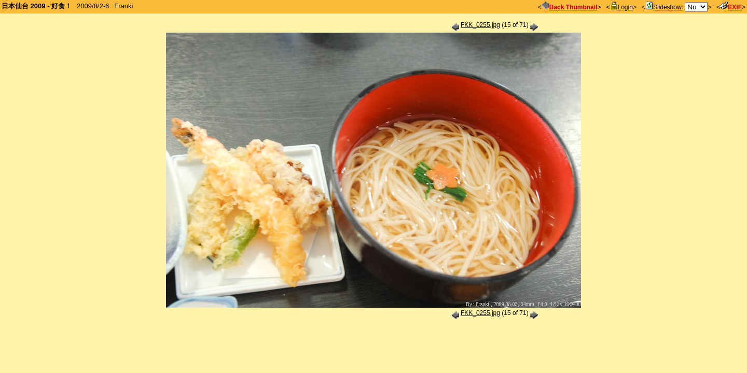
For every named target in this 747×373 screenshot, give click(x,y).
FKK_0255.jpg (480, 24)
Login (621, 7)
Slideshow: (664, 7)
